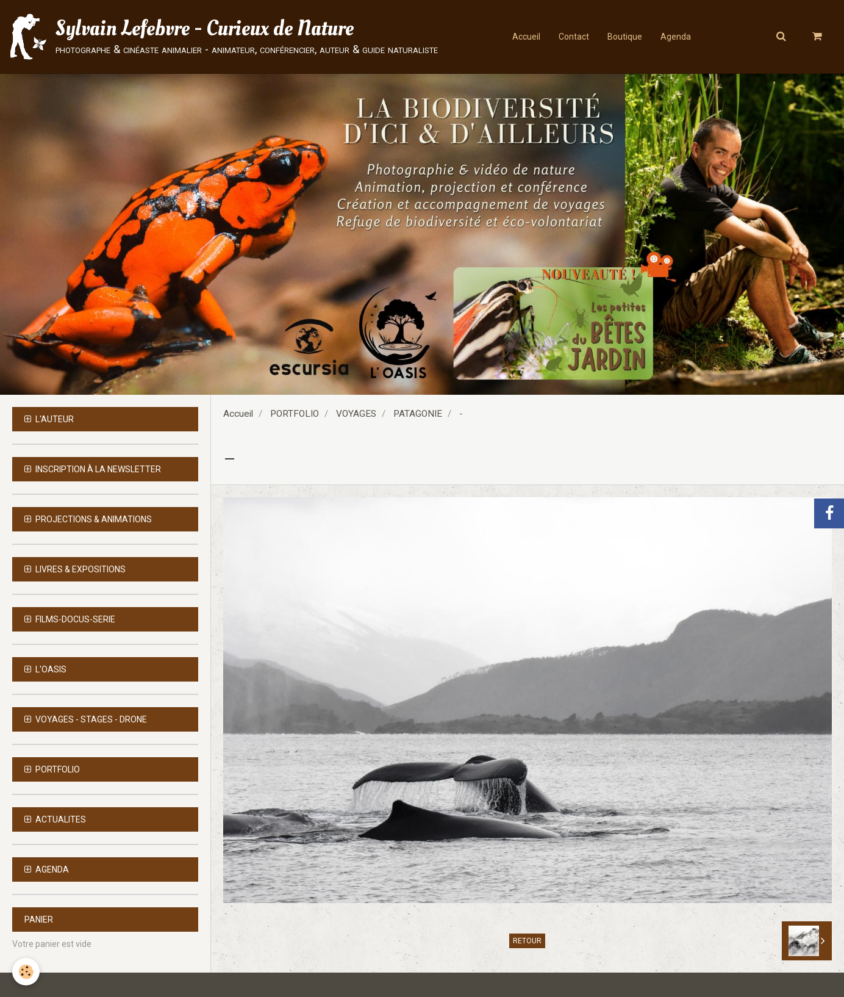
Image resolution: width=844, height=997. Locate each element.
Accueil (526, 36)
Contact (574, 36)
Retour (527, 941)
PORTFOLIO (294, 413)
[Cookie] (26, 971)
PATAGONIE (417, 413)
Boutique (624, 36)
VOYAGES (356, 413)
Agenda (675, 36)
